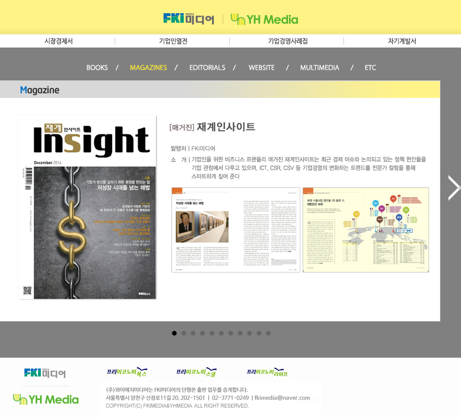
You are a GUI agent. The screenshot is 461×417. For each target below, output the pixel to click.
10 (259, 333)
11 (268, 333)
